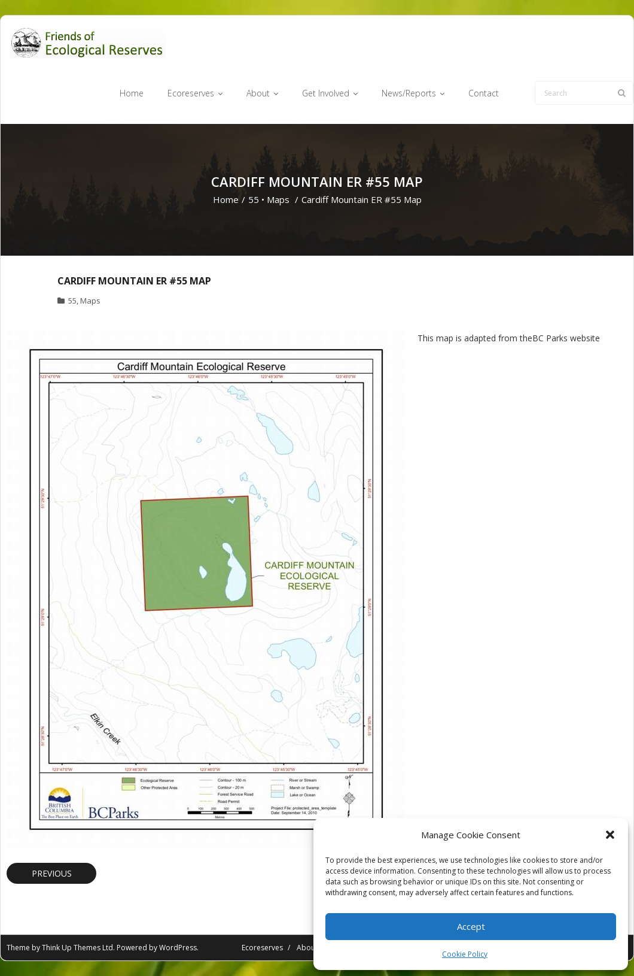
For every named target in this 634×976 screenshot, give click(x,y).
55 (253, 199)
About (307, 947)
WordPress (178, 947)
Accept (471, 926)
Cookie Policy (464, 954)
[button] (610, 835)
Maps (278, 199)
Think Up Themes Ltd (77, 947)
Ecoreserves (262, 947)
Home (226, 199)
